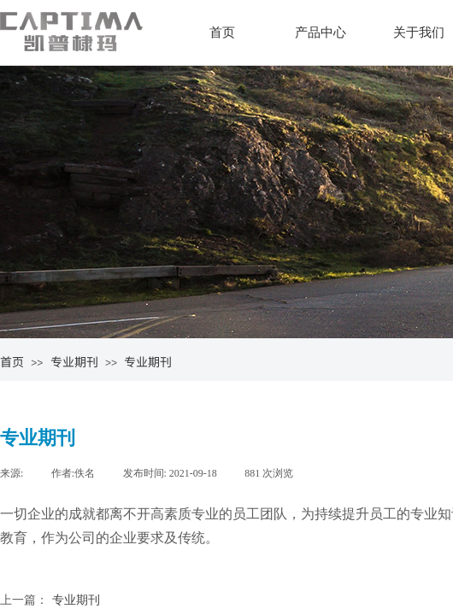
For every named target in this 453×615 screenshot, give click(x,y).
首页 (222, 32)
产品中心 (320, 32)
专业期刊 (74, 361)
